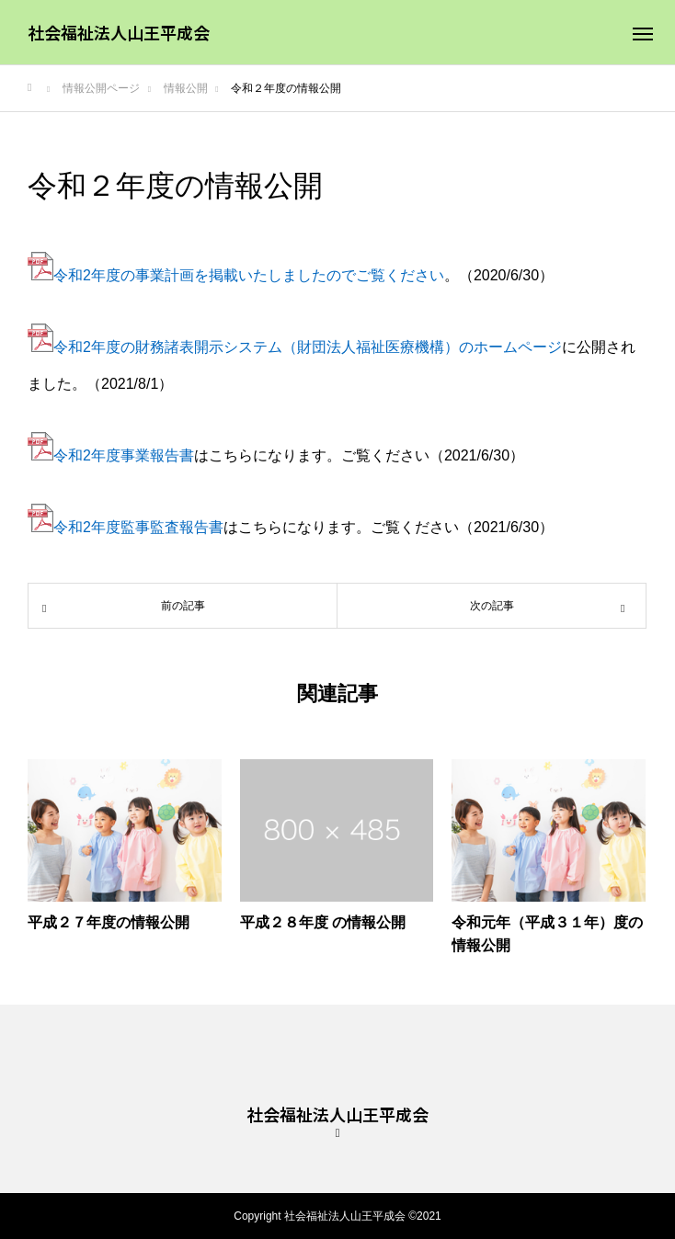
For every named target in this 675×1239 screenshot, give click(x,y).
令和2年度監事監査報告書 (138, 527)
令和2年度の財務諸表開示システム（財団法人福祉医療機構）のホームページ (307, 347)
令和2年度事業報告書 (123, 455)
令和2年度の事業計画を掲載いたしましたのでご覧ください (236, 275)
